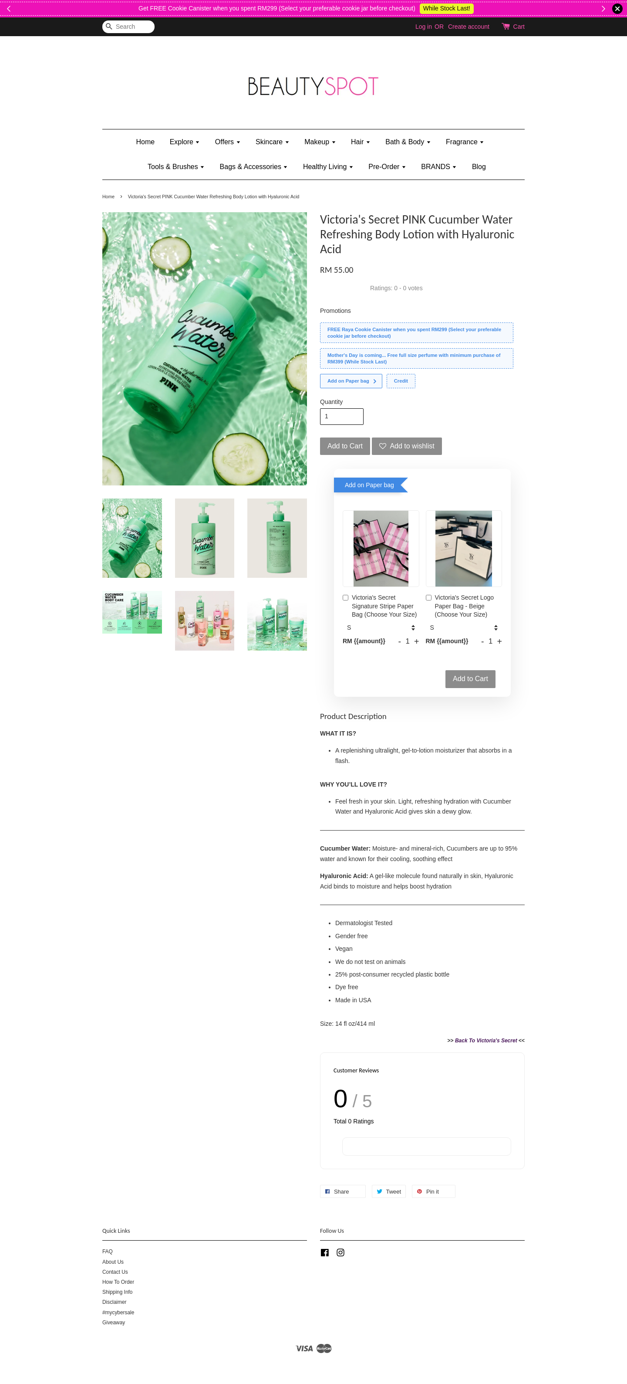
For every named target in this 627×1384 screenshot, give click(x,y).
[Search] (128, 26)
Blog (479, 166)
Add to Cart (470, 678)
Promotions (335, 310)
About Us (113, 1262)
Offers (228, 142)
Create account (468, 26)
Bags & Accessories (254, 166)
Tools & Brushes (176, 166)
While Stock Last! (586, 8)
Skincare (273, 142)
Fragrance (465, 142)
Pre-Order (387, 166)
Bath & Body (408, 142)
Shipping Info (117, 1292)
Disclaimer (114, 1302)
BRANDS (439, 166)
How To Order (118, 1282)
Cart (519, 26)
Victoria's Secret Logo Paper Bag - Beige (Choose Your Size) (460, 606)
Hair (361, 142)
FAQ (107, 1251)
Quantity (331, 401)
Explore (185, 142)
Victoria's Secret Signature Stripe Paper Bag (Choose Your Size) (380, 606)
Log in (423, 26)
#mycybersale (118, 1312)
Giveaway (113, 1323)
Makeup (320, 142)
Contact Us (115, 1272)
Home (145, 142)
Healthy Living (328, 166)
